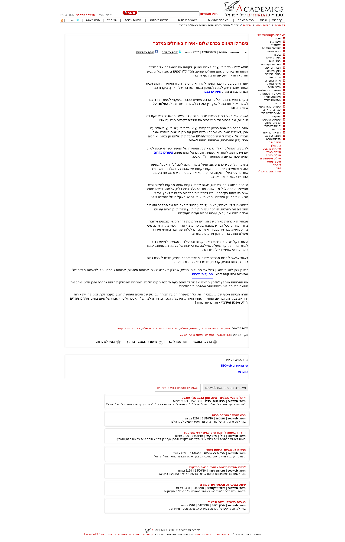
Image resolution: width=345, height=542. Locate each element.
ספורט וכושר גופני (270, 106)
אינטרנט (275, 45)
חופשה (194, 328)
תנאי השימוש (224, 534)
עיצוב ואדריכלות (271, 113)
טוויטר (71, 20)
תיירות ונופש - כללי (269, 171)
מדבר (203, 328)
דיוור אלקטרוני (216, 488)
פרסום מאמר (246, 20)
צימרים (247, 25)
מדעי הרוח (274, 87)
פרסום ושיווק (273, 122)
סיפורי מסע (274, 161)
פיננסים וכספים (271, 119)
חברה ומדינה (273, 67)
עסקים (276, 116)
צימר (227, 328)
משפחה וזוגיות (272, 96)
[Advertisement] (200, 32)
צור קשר (112, 20)
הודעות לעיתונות (271, 64)
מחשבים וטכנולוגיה (269, 90)
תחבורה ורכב (273, 135)
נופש (220, 328)
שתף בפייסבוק (144, 52)
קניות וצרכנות (272, 126)
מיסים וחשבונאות (270, 93)
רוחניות (276, 129)
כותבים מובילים (159, 20)
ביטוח (277, 54)
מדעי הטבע (274, 84)
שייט (278, 168)
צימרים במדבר (164, 328)
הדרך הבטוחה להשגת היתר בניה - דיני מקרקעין (215, 432)
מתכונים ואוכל (272, 100)
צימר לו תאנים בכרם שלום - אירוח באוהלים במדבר (209, 25)
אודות (263, 20)
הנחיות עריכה (133, 20)
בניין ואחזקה (273, 58)
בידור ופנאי (274, 51)
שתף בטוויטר (169, 52)
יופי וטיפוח (274, 77)
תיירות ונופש (263, 25)
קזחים (119, 328)
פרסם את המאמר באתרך (142, 341)
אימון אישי (275, 41)
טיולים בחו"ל (273, 155)
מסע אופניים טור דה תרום (229, 415)
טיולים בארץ (273, 152)
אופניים (220, 418)
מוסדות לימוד (217, 470)
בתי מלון (276, 145)
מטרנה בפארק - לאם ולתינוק (227, 502)
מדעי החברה (273, 80)
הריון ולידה (218, 505)
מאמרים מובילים (188, 20)
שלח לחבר (174, 341)
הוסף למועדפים (105, 341)
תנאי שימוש (93, 20)
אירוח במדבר (132, 328)
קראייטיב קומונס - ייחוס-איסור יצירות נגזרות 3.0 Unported (118, 534)
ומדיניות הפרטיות (205, 534)
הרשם (91, 15)
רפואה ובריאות (272, 132)
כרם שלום (148, 328)
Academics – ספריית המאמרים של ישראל (205, 334)
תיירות (212, 328)
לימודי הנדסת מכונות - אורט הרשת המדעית (217, 467)
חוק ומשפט (274, 71)
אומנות (277, 38)
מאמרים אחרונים (218, 20)
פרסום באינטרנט (214, 453)
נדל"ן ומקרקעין (215, 435)
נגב (176, 328)
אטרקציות (275, 142)
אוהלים (184, 328)
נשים (278, 103)
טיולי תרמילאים (272, 148)
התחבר (80, 15)
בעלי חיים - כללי (215, 401)
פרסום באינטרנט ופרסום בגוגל (226, 450)
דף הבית (277, 20)
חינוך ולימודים (272, 74)
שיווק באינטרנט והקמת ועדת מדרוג (223, 484)
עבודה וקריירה (272, 109)
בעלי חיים (275, 61)
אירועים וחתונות (271, 48)
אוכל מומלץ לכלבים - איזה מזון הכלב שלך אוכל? (214, 397)
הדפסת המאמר (202, 341)
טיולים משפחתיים (270, 158)
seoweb (235, 52)
